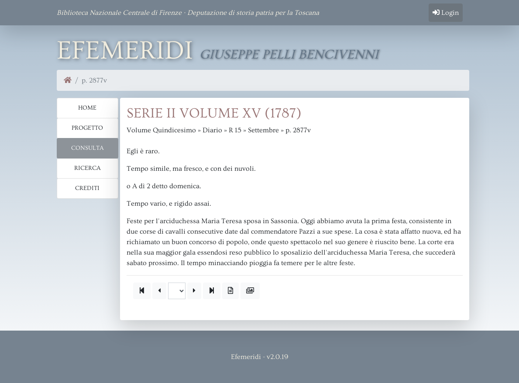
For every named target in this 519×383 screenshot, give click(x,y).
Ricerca (87, 168)
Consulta (87, 148)
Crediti (87, 188)
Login (446, 13)
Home (87, 107)
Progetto (87, 127)
